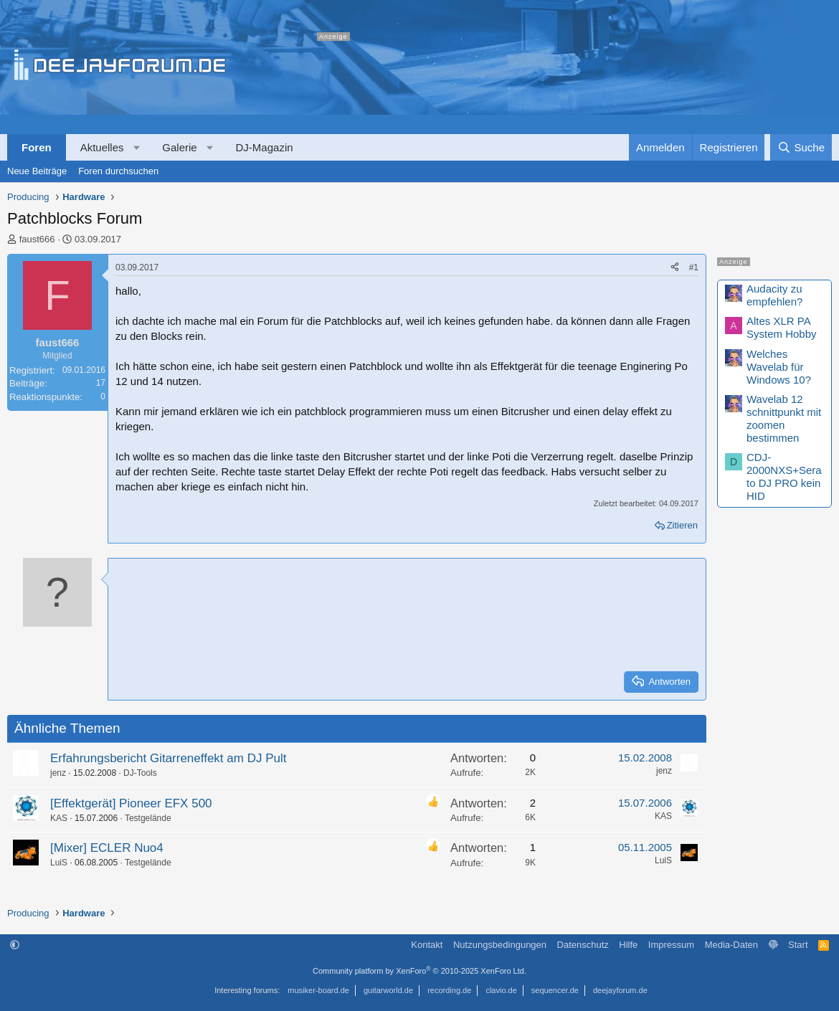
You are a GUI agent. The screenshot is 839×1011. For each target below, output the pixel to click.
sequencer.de (555, 990)
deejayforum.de (620, 990)
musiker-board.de (318, 990)
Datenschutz (583, 944)
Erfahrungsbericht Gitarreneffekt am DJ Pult (168, 758)
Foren (37, 147)
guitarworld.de (388, 990)
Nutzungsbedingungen (499, 944)
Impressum (671, 944)
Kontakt (426, 944)
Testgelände (148, 818)
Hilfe (628, 944)
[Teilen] (674, 268)
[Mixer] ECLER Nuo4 (106, 848)
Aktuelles (102, 147)
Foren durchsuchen (118, 171)
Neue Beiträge (37, 171)
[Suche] (801, 147)
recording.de (449, 990)
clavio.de (500, 990)
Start (797, 944)
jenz (58, 773)
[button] (136, 147)
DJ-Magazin (264, 147)
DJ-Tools (140, 773)
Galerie (179, 147)
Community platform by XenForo (419, 971)
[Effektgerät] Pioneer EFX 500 (131, 803)
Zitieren (682, 525)
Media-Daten (731, 944)
